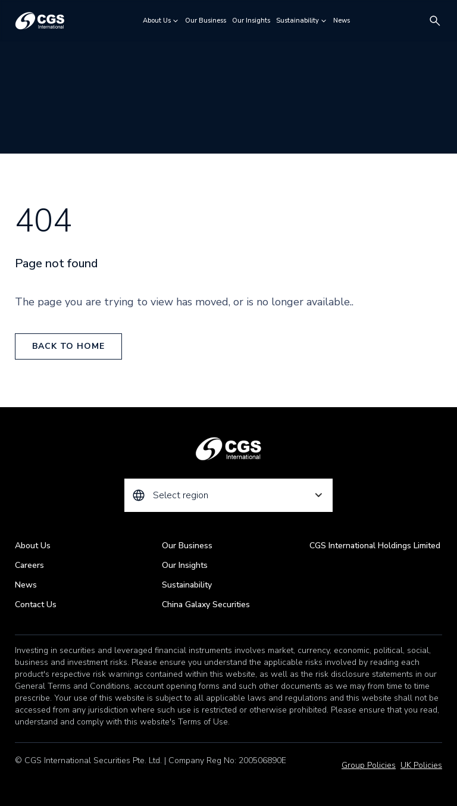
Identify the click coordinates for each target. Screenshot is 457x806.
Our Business (205, 20)
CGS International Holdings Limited (374, 545)
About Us (161, 20)
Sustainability (301, 20)
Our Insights (251, 20)
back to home (68, 346)
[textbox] (228, 495)
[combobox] (228, 495)
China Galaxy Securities (206, 604)
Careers (29, 565)
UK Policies (421, 765)
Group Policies (369, 765)
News (341, 20)
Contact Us (36, 604)
